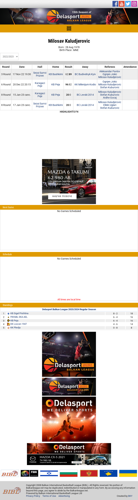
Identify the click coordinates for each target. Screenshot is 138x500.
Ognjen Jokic (110, 74)
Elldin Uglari (109, 105)
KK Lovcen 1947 (18, 324)
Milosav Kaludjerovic (109, 77)
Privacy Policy (33, 496)
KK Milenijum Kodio (85, 84)
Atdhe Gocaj (110, 97)
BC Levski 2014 (85, 94)
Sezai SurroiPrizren (39, 74)
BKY (130, 496)
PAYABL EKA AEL (18, 317)
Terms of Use (49, 496)
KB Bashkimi (56, 74)
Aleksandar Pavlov (109, 71)
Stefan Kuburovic (109, 87)
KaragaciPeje (40, 84)
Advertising (64, 496)
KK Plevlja (15, 327)
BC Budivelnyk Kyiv (85, 74)
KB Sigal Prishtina (19, 313)
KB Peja (55, 84)
